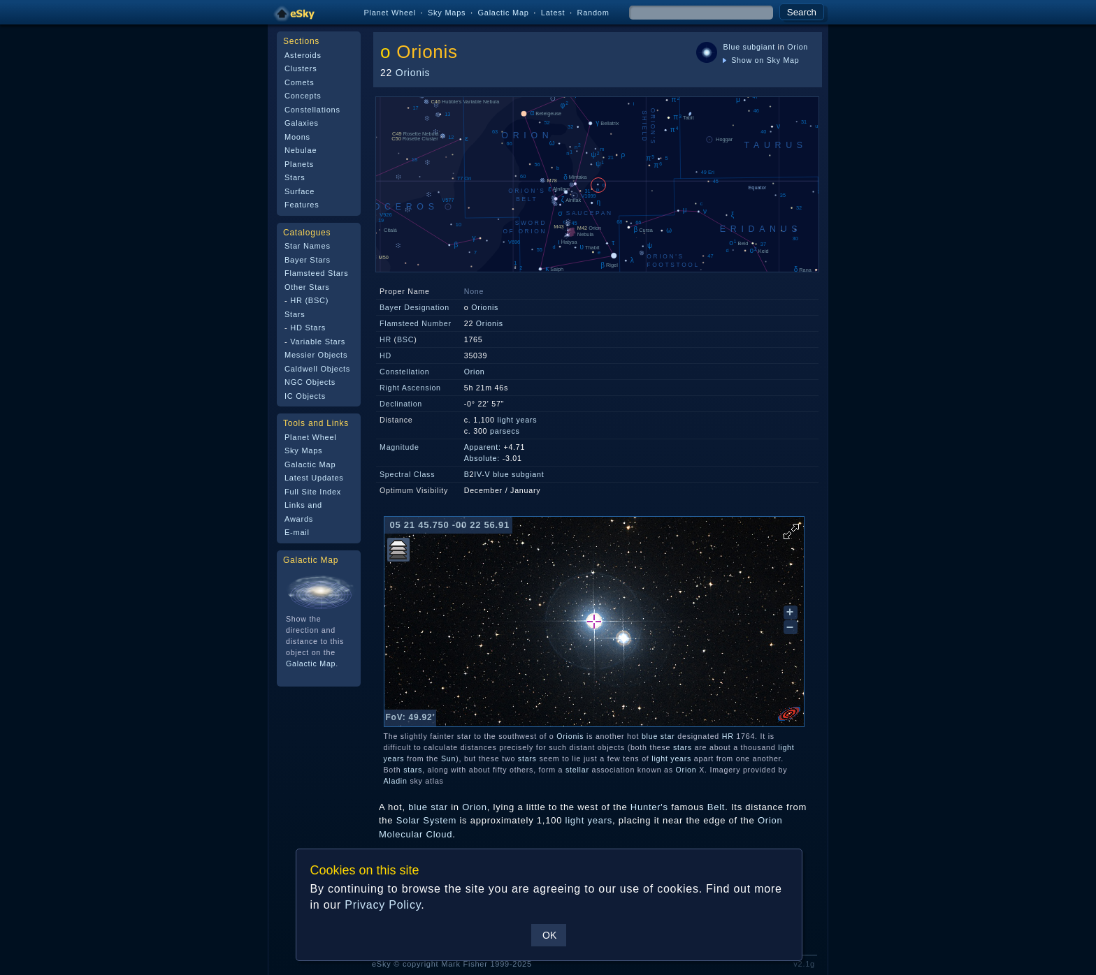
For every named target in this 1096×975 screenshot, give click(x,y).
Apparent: (482, 447)
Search (801, 12)
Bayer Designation (414, 307)
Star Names (307, 246)
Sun (448, 758)
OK (549, 935)
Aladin (396, 781)
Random (593, 12)
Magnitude (399, 447)
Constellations (312, 109)
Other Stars (307, 287)
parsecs (505, 431)
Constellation (404, 371)
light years (517, 420)
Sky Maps (447, 12)
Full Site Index (312, 492)
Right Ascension (410, 387)
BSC (405, 339)
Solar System (426, 820)
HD (385, 355)
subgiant (759, 47)
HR (385, 339)
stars (682, 747)
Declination (401, 403)
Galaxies (301, 123)
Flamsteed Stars (316, 273)
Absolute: (482, 458)
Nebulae (300, 150)
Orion (797, 47)
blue (501, 474)
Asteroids (303, 55)
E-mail (297, 532)
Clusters (300, 68)
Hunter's (649, 807)
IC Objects (305, 396)
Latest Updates (314, 478)
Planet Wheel (389, 12)
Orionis (427, 51)
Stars (294, 177)
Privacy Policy (383, 905)
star (668, 736)
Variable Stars (317, 341)
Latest (553, 12)
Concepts (303, 95)
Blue (731, 47)
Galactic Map (502, 12)
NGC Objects (310, 382)
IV (478, 474)
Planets (299, 164)
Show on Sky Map (761, 60)
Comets (299, 82)
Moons (297, 137)
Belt (716, 807)
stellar (577, 769)
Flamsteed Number (416, 323)
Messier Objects (315, 355)
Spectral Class (407, 474)
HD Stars (308, 327)
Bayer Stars (307, 260)
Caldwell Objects (317, 369)
